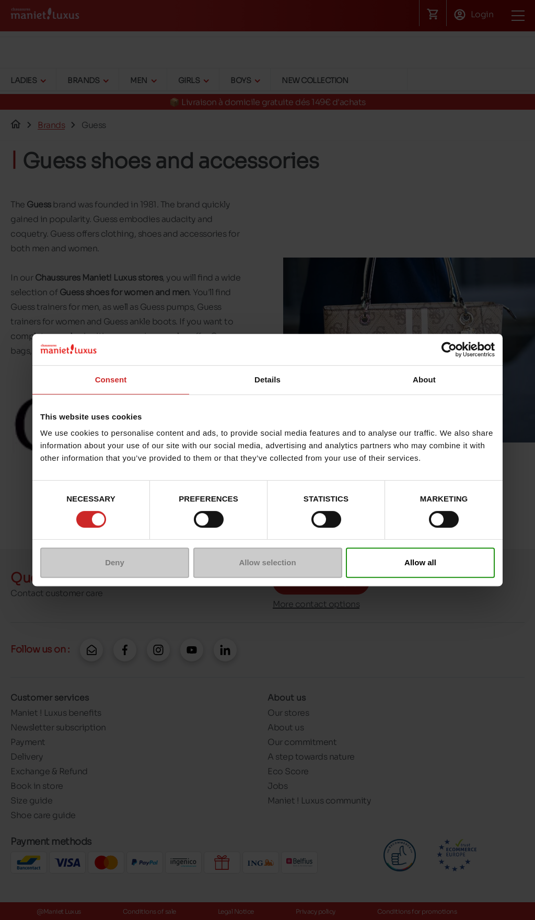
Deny (114, 562)
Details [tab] (267, 379)
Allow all (420, 562)
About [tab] (424, 379)
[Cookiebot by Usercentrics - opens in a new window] (449, 349)
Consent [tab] (111, 379)
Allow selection (267, 562)
